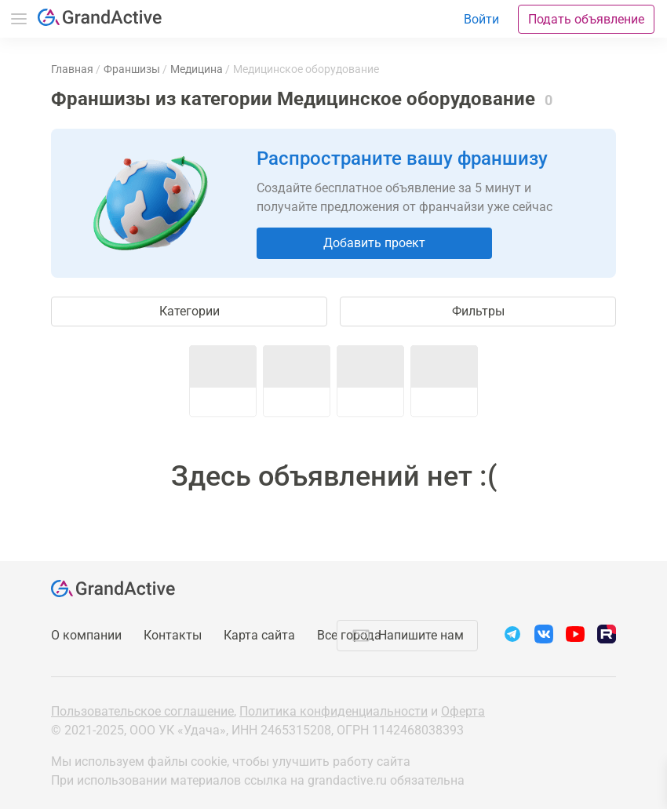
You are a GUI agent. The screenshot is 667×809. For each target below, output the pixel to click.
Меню (18, 18)
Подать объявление (586, 19)
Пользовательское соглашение (142, 711)
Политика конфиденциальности (333, 711)
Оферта (463, 711)
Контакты (173, 635)
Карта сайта (259, 635)
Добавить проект (374, 242)
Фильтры (478, 311)
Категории (189, 311)
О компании (86, 635)
